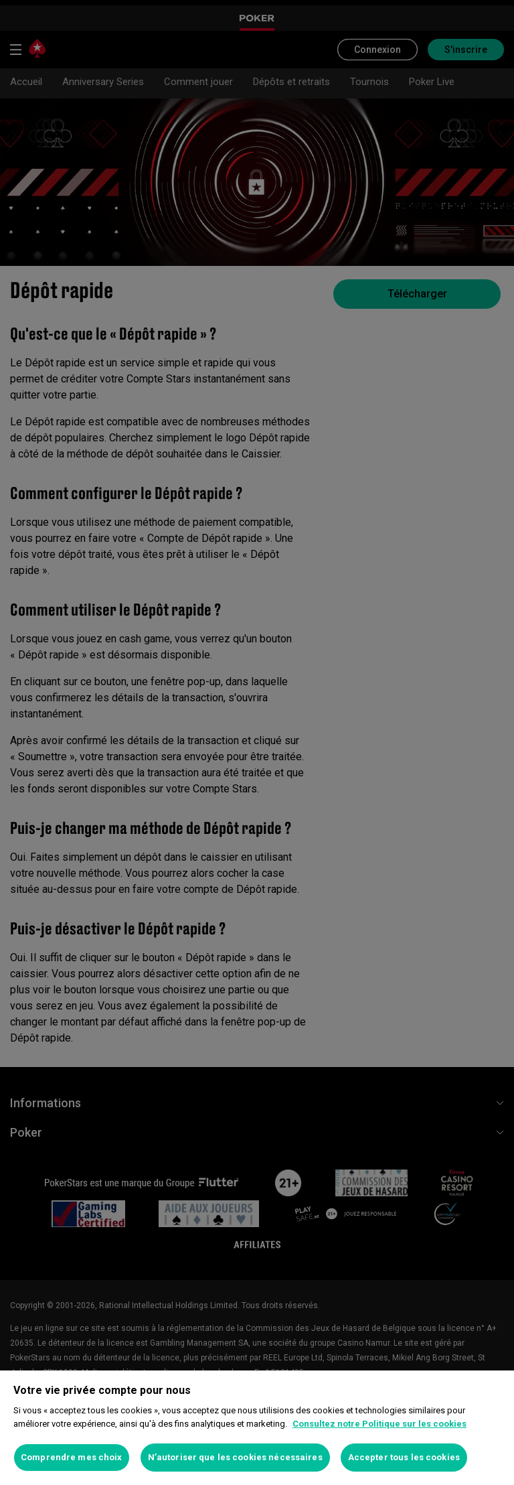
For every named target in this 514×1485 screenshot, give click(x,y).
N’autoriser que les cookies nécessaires (235, 1457)
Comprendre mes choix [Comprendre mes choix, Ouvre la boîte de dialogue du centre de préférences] (71, 1457)
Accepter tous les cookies (404, 1457)
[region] (257, 1427)
